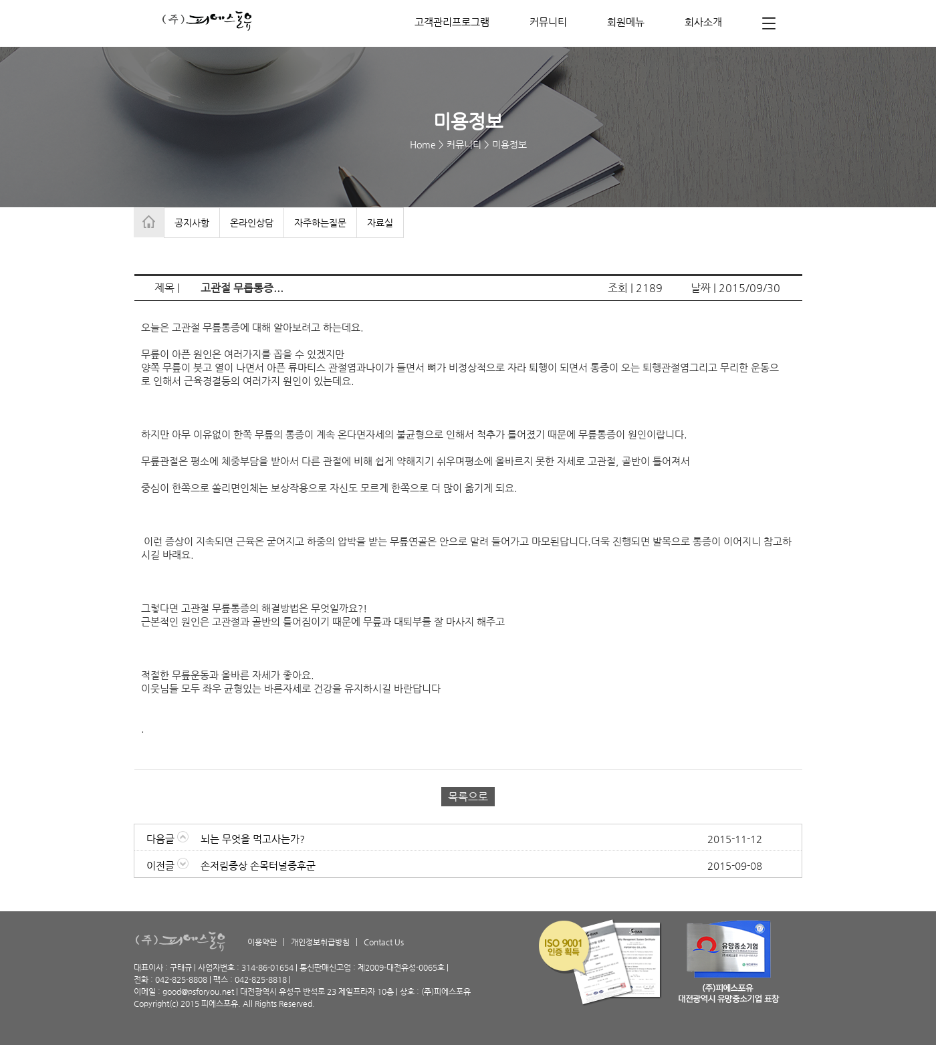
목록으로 (468, 796)
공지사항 (191, 222)
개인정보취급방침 (320, 942)
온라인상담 (251, 222)
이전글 (167, 865)
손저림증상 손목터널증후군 (258, 865)
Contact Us (384, 942)
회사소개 (703, 22)
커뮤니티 (548, 22)
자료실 (380, 222)
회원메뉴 (626, 22)
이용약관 (262, 942)
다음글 (167, 838)
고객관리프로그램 (452, 22)
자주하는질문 (320, 222)
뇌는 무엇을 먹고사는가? (253, 838)
